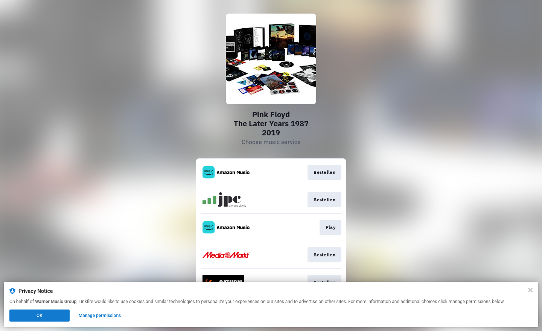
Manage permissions (100, 315)
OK (40, 315)
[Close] (530, 290)
